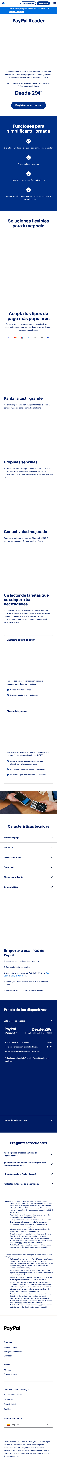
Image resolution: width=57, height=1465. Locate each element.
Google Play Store (18, 976)
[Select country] (28, 1425)
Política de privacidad (13, 1394)
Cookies (7, 1409)
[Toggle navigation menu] (54, 3)
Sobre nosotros (10, 1348)
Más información (16, 11)
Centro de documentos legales (17, 1389)
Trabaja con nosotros (13, 1352)
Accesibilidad (10, 1404)
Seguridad (8, 1399)
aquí (20, 1238)
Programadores (10, 1374)
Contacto (8, 1356)
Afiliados (7, 1370)
